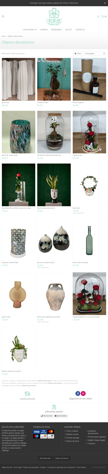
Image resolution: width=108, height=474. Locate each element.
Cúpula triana (77, 155)
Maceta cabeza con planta (11, 371)
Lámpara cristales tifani (10, 262)
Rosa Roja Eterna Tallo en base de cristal (16, 208)
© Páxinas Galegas (99, 467)
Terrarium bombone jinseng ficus (49, 155)
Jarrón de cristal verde (10, 155)
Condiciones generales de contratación (61, 467)
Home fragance (78, 102)
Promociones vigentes (97, 437)
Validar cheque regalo (96, 440)
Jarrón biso (6, 102)
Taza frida (76, 208)
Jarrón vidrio (6, 317)
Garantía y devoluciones (93, 432)
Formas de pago (72, 437)
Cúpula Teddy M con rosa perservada (86, 317)
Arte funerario (45, 458)
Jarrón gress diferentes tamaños (48, 317)
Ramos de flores (61, 458)
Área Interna (81, 467)
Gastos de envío (72, 441)
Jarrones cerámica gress (46, 262)
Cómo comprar (72, 431)
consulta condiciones (27, 399)
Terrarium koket (42, 102)
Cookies (43, 467)
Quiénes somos (72, 434)
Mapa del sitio (7, 467)
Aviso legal (18, 467)
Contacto (91, 443)
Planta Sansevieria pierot (46, 208)
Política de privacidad (31, 467)
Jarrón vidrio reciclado (80, 262)
